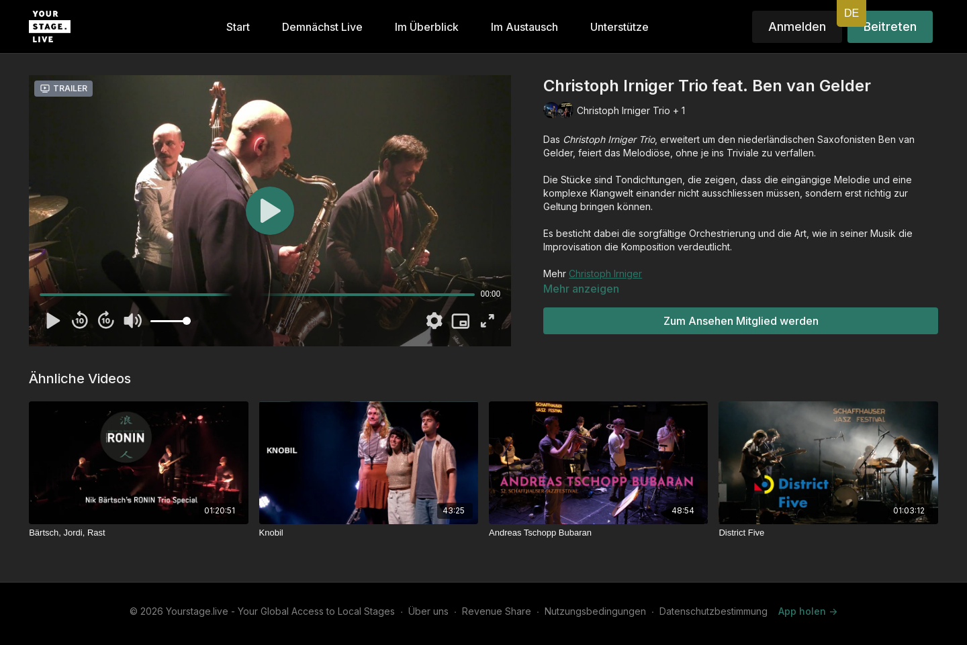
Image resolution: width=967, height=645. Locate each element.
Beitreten (890, 26)
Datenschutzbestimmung (713, 611)
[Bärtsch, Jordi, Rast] (138, 533)
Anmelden (797, 26)
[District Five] (828, 533)
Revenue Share (496, 611)
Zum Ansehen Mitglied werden (741, 321)
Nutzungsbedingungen (595, 611)
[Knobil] (368, 533)
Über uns (428, 611)
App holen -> (807, 611)
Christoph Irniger (605, 273)
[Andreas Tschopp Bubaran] (598, 533)
